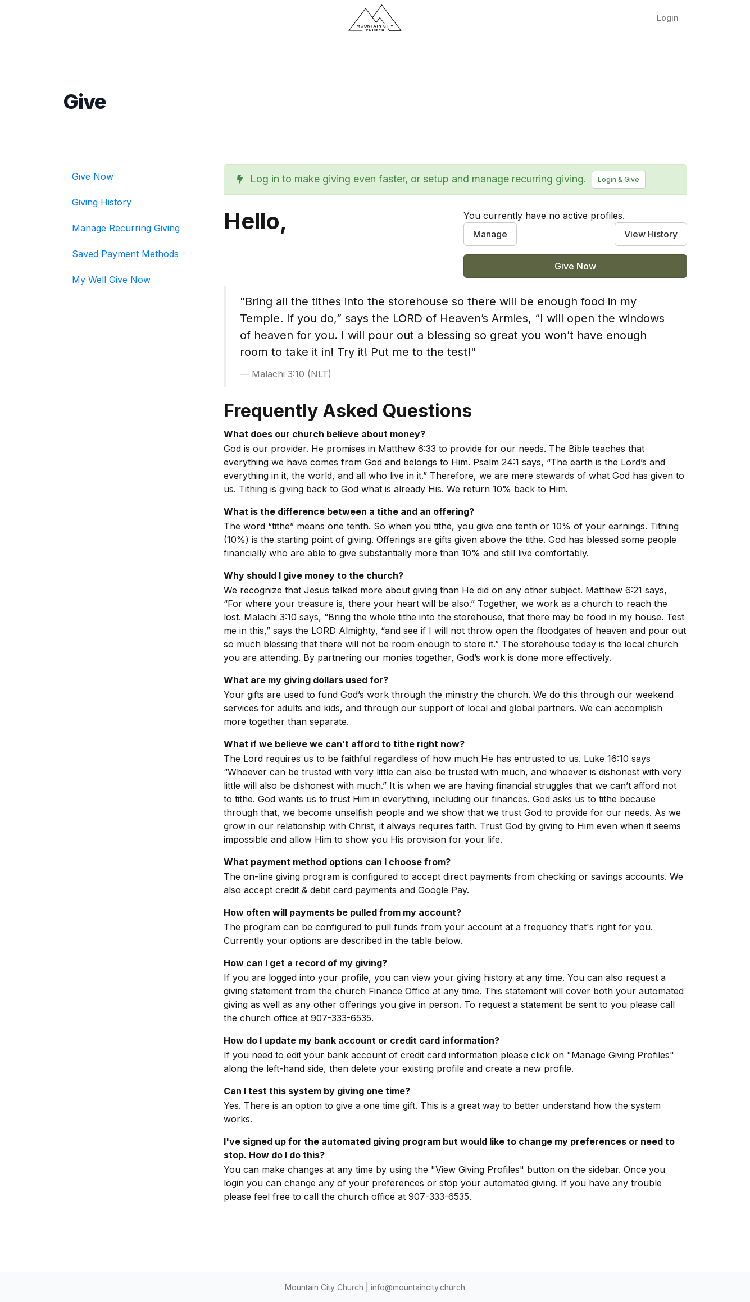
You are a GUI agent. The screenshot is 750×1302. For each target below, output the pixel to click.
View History (651, 234)
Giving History (101, 202)
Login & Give (618, 179)
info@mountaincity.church (418, 1287)
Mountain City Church (324, 1287)
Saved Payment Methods (125, 253)
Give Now (92, 176)
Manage (490, 234)
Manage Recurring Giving (126, 228)
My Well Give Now (111, 279)
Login (668, 17)
